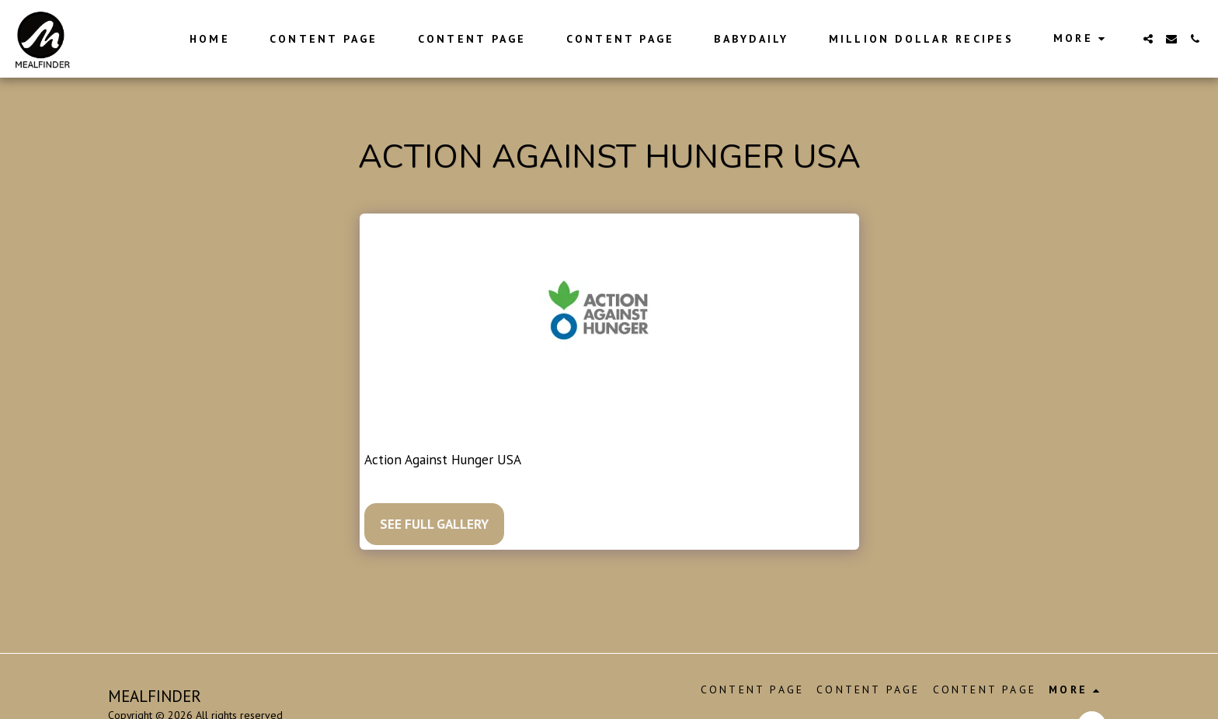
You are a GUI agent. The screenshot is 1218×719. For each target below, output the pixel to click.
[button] (1148, 38)
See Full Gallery (434, 524)
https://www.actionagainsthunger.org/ (636, 459)
